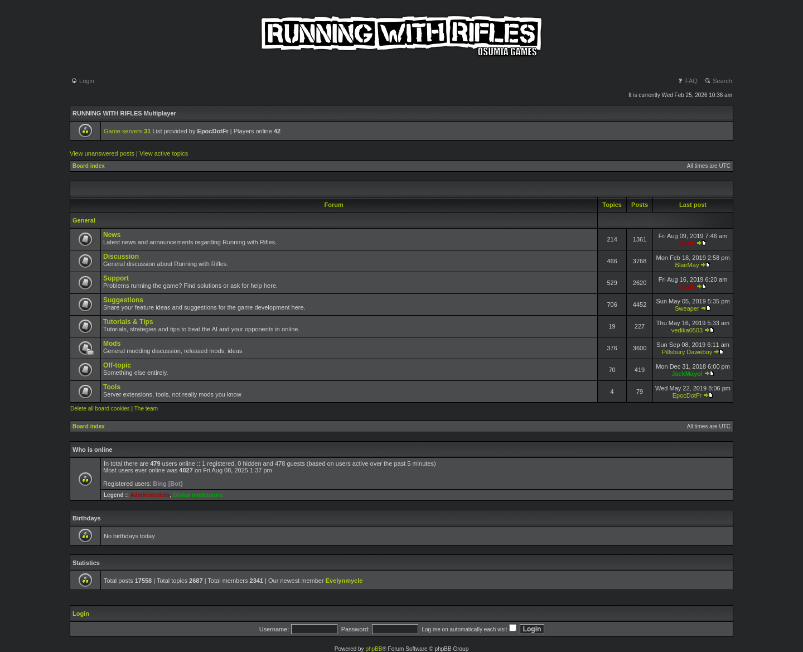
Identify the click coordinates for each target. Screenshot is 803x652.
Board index (88, 166)
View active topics (163, 153)
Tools (111, 387)
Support (116, 278)
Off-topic (117, 365)
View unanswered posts (102, 153)
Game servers (127, 131)
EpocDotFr (687, 395)
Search (718, 81)
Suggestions (123, 300)
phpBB (373, 649)
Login (82, 81)
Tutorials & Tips (128, 322)
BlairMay (687, 265)
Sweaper (687, 308)
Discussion (121, 256)
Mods (111, 343)
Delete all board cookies (100, 408)
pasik (687, 243)
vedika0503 (687, 330)
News (111, 235)
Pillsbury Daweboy (687, 352)
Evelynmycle (344, 580)
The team (146, 408)
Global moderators (197, 495)
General (83, 220)
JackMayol (687, 373)
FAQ (687, 81)
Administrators (150, 495)
